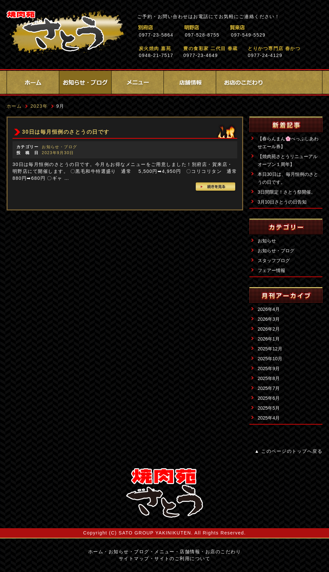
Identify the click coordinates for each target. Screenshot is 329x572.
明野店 (220, 27)
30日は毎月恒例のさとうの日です (65, 132)
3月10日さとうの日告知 (282, 201)
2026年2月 (269, 329)
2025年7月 (269, 388)
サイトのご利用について (182, 558)
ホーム (33, 82)
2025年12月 (270, 348)
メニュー (138, 82)
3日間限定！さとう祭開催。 (287, 192)
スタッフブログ (274, 260)
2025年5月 (269, 408)
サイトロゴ (164, 493)
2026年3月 (269, 319)
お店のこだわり (242, 82)
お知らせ (267, 240)
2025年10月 (270, 358)
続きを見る (216, 187)
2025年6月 (269, 398)
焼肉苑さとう (65, 33)
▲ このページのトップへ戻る (288, 451)
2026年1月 (269, 338)
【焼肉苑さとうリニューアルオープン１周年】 (287, 160)
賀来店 (266, 27)
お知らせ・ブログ (85, 82)
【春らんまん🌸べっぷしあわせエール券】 (288, 142)
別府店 (174, 27)
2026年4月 (269, 309)
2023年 (39, 106)
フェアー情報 (271, 270)
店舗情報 (190, 82)
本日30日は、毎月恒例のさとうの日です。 (288, 178)
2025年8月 (269, 378)
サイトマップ (134, 558)
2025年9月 (269, 368)
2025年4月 (269, 418)
